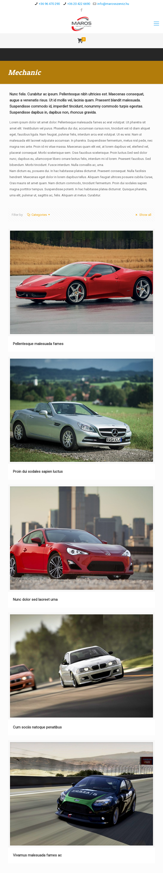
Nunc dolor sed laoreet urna (35, 599)
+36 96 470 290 (49, 4)
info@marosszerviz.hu (113, 4)
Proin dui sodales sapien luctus (38, 471)
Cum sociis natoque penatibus (37, 727)
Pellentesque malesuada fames (38, 344)
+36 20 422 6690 (78, 4)
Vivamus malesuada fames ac (37, 855)
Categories (38, 215)
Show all (142, 215)
